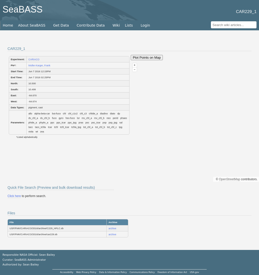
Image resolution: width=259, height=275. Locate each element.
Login (145, 25)
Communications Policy (142, 272)
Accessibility (66, 272)
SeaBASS (23, 9)
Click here (14, 196)
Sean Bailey (31, 264)
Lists (129, 25)
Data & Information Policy (113, 272)
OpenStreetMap (229, 179)
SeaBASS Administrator (30, 259)
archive (112, 228)
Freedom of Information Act (172, 272)
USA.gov (194, 272)
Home (8, 25)
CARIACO (33, 59)
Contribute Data (91, 25)
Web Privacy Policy (86, 272)
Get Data (61, 25)
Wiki (116, 25)
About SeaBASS (31, 25)
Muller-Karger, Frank (39, 65)
